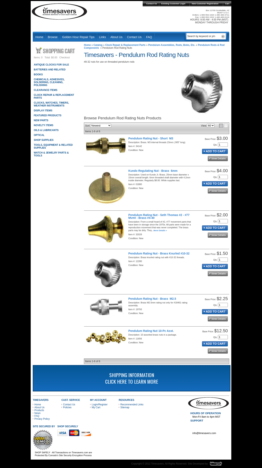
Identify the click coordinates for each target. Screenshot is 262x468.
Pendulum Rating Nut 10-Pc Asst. (151, 330)
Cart (227, 3)
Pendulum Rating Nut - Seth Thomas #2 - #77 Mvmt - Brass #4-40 (159, 216)
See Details (218, 158)
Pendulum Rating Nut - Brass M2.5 (152, 298)
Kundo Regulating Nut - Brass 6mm (152, 170)
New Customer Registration (205, 3)
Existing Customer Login (173, 3)
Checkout (64, 57)
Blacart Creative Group (218, 465)
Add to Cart (215, 151)
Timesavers (59, 11)
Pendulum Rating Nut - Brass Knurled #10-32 (159, 253)
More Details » (160, 230)
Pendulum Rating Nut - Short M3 (150, 138)
